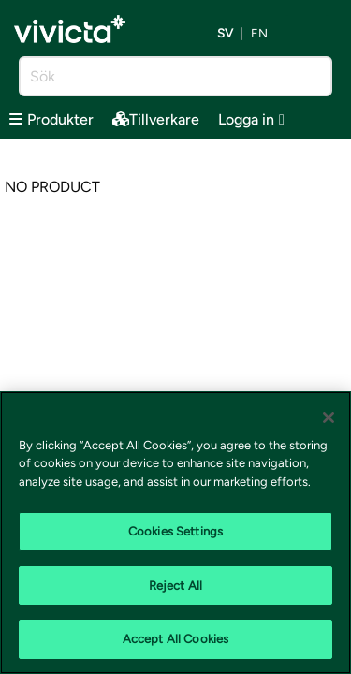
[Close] (328, 417)
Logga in (251, 119)
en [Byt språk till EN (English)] (259, 34)
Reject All (175, 586)
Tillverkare (155, 119)
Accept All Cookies (175, 639)
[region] (175, 532)
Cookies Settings (175, 531)
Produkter (51, 119)
